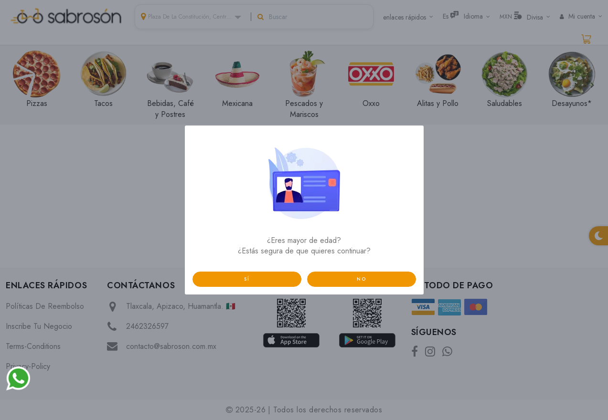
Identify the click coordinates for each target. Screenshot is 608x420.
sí (247, 279)
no (361, 279)
